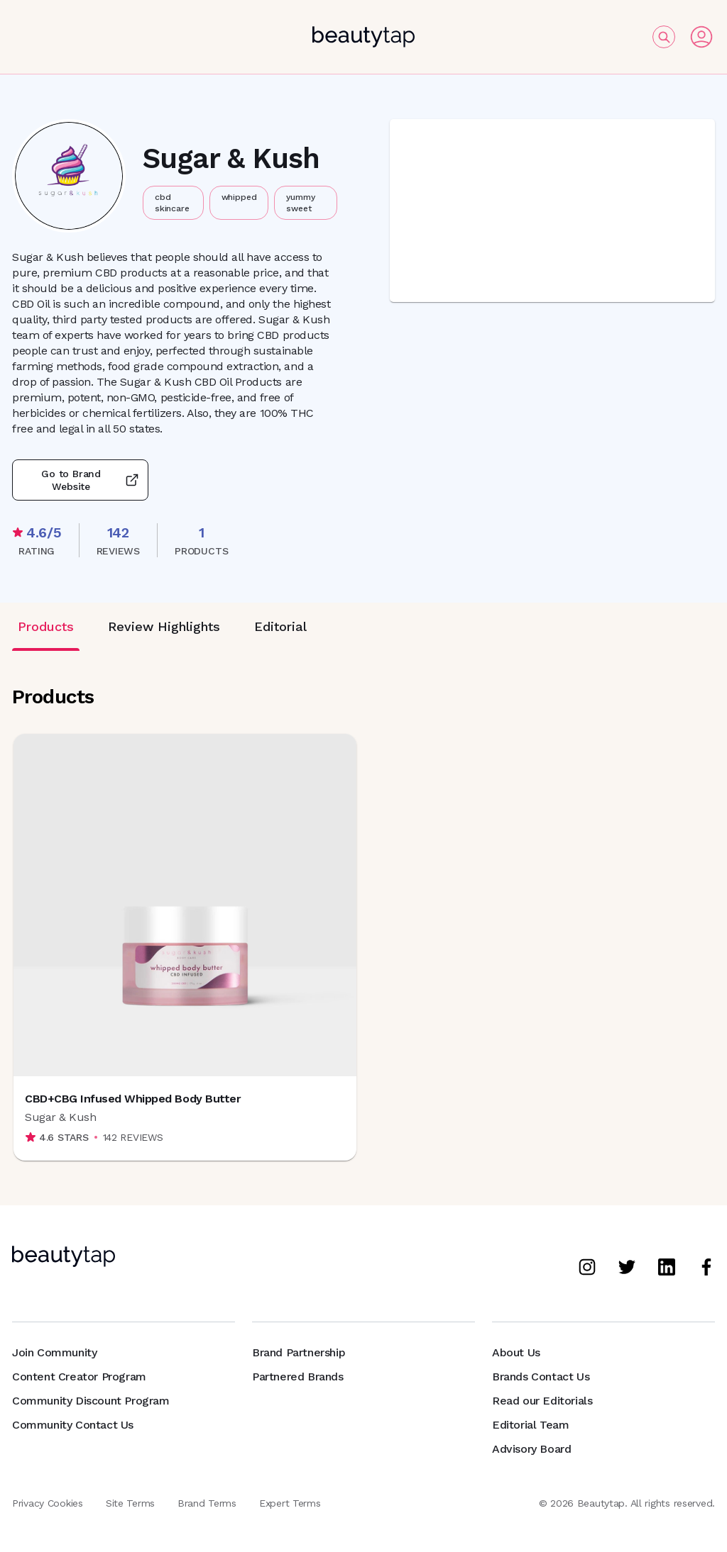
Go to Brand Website (80, 480)
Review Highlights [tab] (164, 626)
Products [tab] (46, 626)
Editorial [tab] (280, 626)
